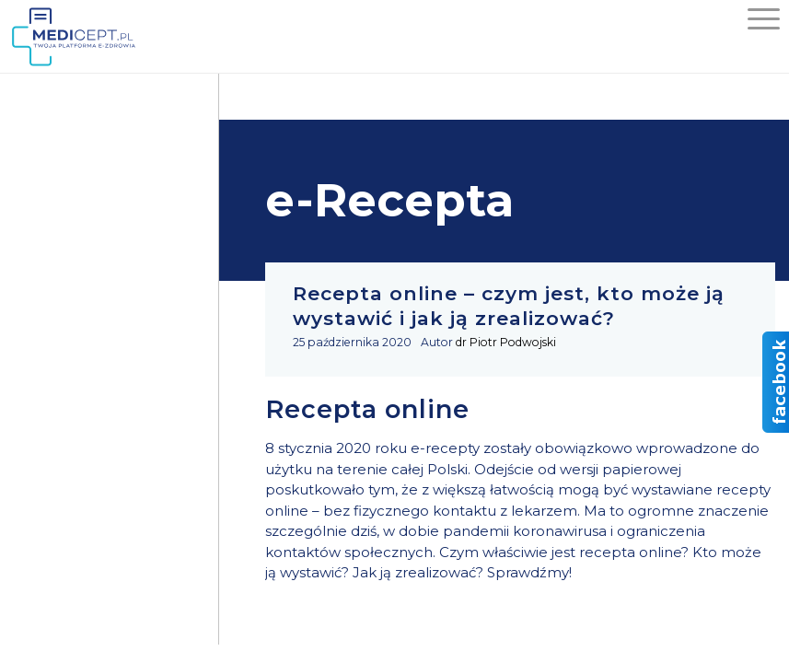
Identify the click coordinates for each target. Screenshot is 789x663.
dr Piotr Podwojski (506, 342)
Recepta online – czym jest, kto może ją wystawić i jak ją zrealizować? (509, 306)
